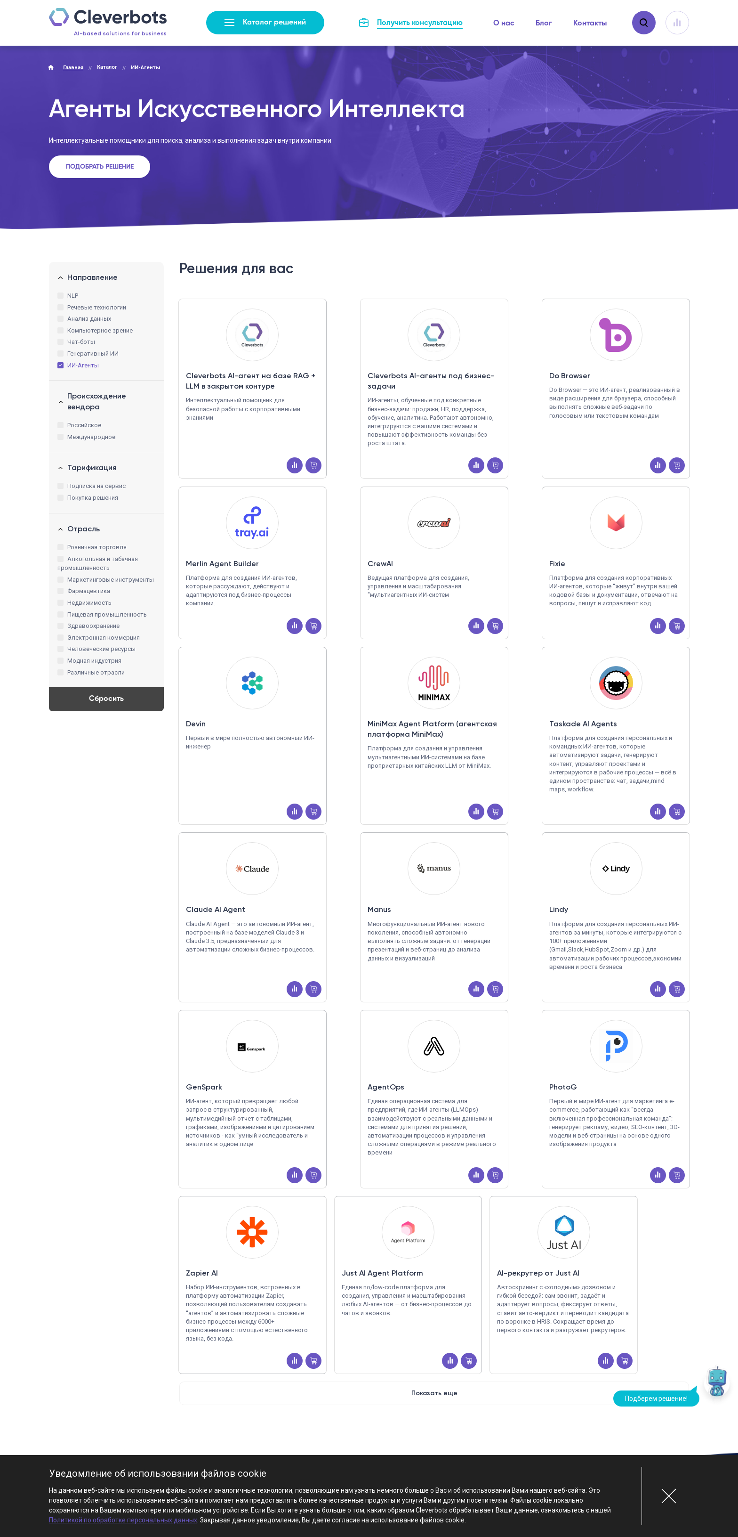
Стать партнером (642, 1427)
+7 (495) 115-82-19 (421, 1418)
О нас (503, 23)
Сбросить (106, 699)
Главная (73, 68)
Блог (544, 23)
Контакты (590, 23)
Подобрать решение (100, 166)
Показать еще (434, 1289)
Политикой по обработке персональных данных (123, 1520)
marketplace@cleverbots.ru (430, 1438)
